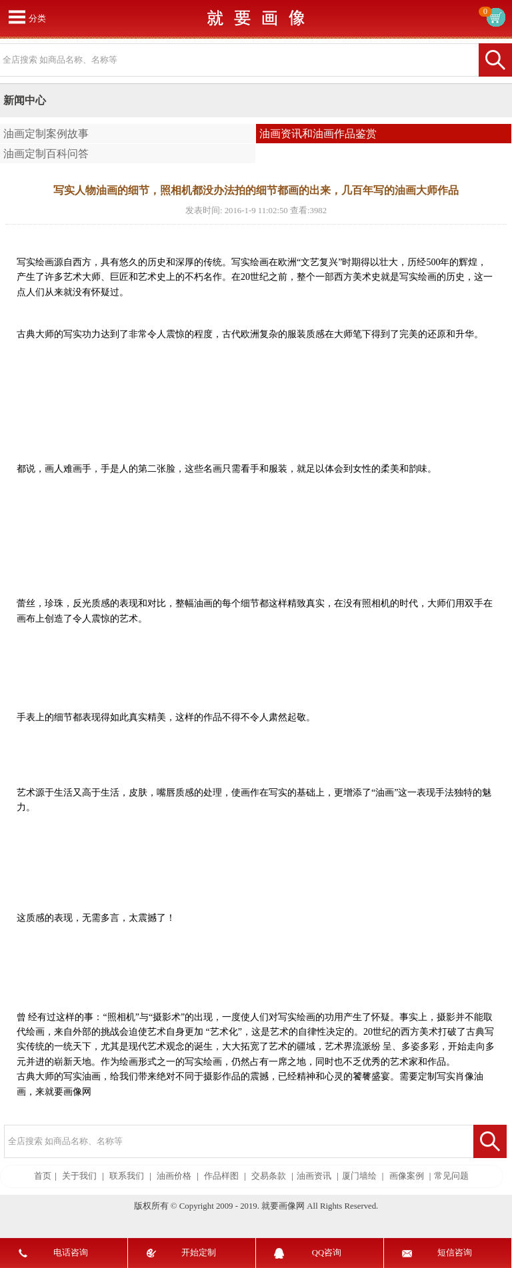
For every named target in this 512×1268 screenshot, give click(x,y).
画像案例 (406, 1176)
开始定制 (198, 1252)
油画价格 (174, 1176)
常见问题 (451, 1176)
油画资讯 (314, 1176)
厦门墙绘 (359, 1176)
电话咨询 (70, 1252)
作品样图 (221, 1176)
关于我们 (79, 1176)
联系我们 (126, 1176)
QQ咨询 (326, 1252)
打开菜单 (16, 16)
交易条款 (268, 1176)
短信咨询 (454, 1252)
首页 (42, 1176)
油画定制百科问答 (46, 153)
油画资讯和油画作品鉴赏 (318, 133)
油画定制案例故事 (46, 133)
